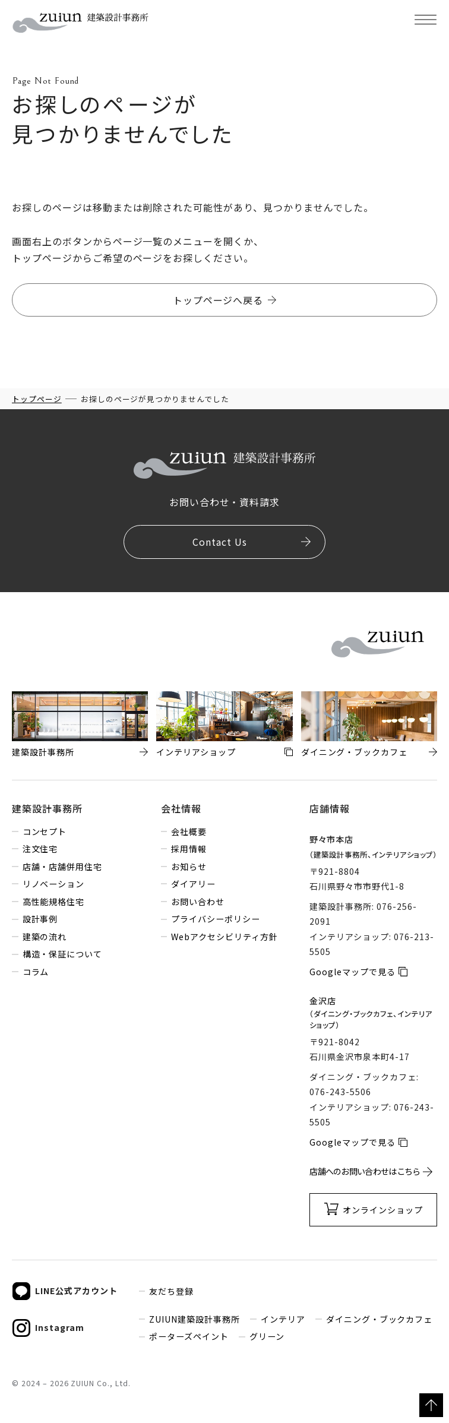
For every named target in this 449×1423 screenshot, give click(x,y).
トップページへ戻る (218, 300)
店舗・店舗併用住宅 (63, 866)
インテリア (283, 1319)
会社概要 (189, 831)
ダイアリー (193, 884)
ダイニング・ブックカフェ (379, 1319)
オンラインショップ (383, 1210)
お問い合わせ (197, 901)
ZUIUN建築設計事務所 (194, 1319)
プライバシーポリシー (215, 919)
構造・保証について (63, 954)
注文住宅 (40, 849)
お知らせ (189, 866)
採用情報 (189, 849)
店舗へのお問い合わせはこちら (364, 1171)
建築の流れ (45, 937)
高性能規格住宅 (54, 901)
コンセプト (45, 831)
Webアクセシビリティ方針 (224, 937)
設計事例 (40, 919)
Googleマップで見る (352, 972)
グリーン (266, 1336)
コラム (36, 972)
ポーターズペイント (189, 1336)
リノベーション (54, 884)
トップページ (37, 398)
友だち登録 (171, 1291)
